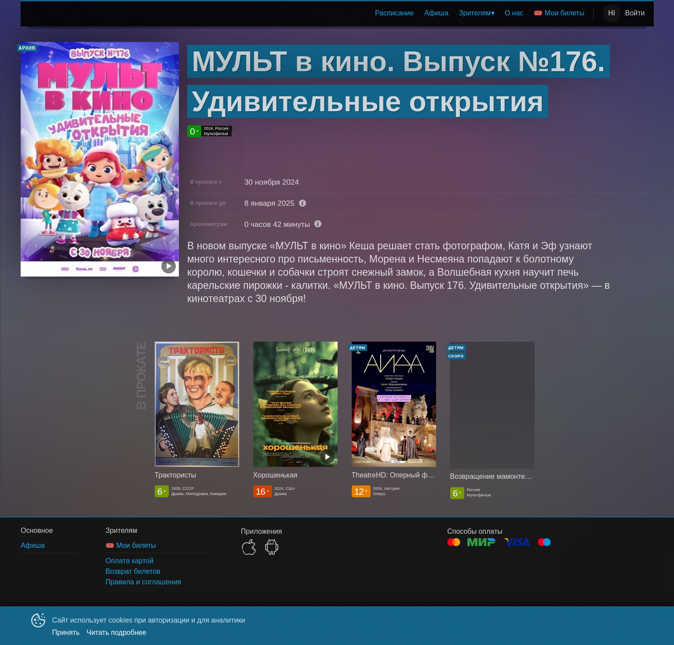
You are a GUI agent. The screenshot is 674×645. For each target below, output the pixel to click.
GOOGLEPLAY (272, 547)
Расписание (394, 13)
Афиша (436, 13)
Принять (66, 632)
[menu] (309, 13)
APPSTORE (249, 547)
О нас (514, 13)
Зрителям (475, 13)
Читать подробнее (116, 632)
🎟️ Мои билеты (559, 13)
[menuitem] (394, 13)
